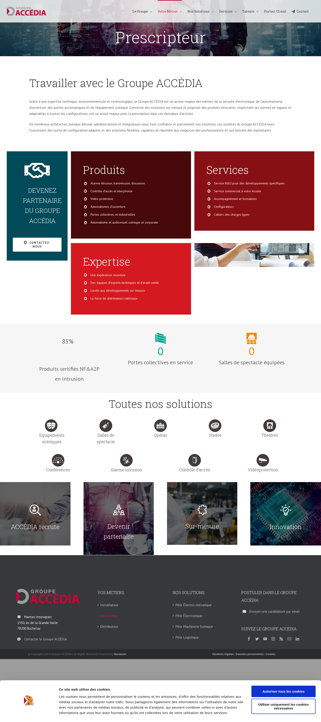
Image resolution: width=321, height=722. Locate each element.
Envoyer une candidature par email (274, 611)
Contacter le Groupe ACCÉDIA (45, 639)
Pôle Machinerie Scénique (194, 626)
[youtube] (265, 639)
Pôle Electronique (188, 615)
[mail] (289, 639)
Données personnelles (250, 654)
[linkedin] (297, 639)
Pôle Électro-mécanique (193, 605)
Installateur (109, 605)
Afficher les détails (74, 713)
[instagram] (273, 639)
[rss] (281, 639)
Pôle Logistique (187, 637)
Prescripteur (109, 615)
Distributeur (109, 626)
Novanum (120, 654)
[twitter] (257, 639)
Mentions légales (223, 654)
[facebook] (249, 639)
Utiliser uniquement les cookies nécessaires (283, 694)
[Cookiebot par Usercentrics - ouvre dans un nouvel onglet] (29, 713)
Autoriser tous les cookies (283, 679)
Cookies (270, 654)
